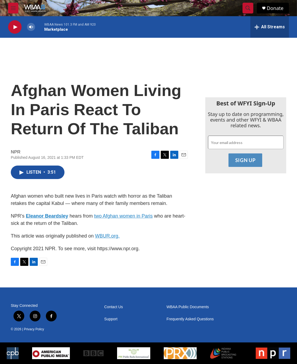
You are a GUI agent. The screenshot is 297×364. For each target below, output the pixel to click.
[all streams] (269, 27)
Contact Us (113, 307)
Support (110, 319)
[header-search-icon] (248, 8)
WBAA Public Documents (187, 307)
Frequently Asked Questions (190, 319)
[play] (15, 27)
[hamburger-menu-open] (13, 8)
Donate (275, 8)
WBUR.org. (107, 236)
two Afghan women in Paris (123, 216)
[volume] (31, 27)
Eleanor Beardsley (47, 216)
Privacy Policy (34, 329)
